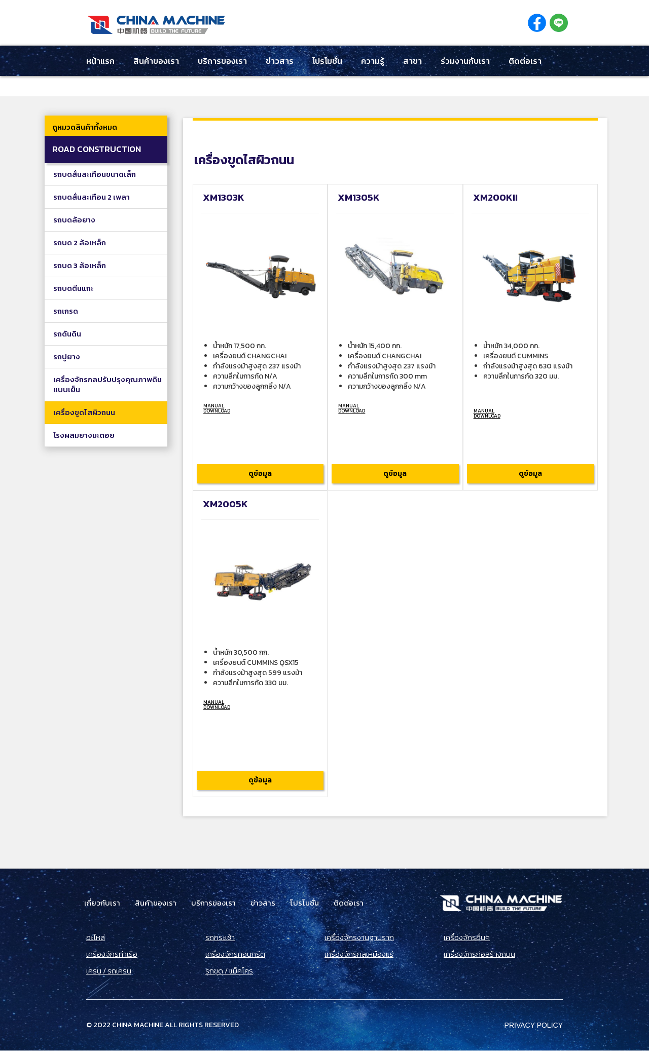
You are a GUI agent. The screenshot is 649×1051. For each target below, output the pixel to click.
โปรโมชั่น (327, 61)
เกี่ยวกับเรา (102, 903)
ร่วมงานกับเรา (465, 61)
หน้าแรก (100, 61)
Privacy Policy (533, 1025)
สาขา (412, 61)
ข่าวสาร (280, 61)
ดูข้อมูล (260, 473)
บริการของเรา (222, 61)
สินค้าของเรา (156, 61)
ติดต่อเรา (525, 61)
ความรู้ (372, 61)
